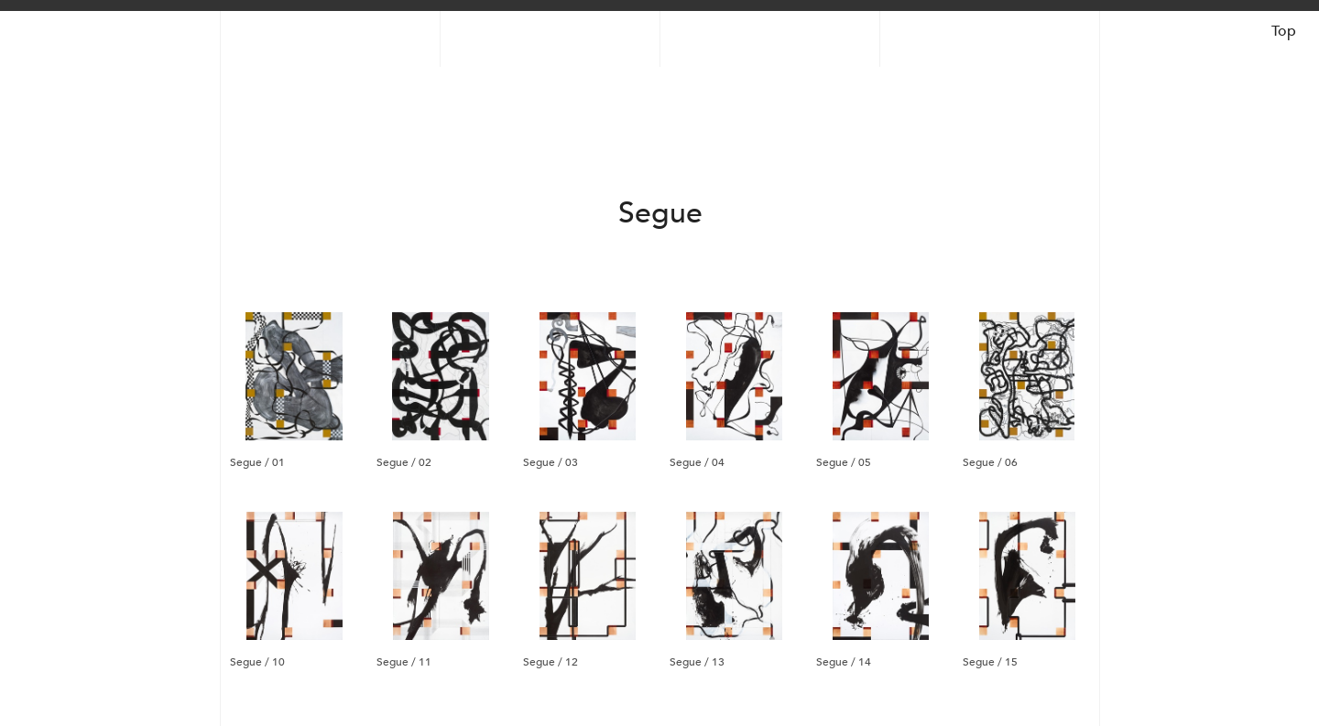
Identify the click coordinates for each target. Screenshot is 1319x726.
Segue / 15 (990, 661)
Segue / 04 (697, 461)
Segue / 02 (403, 461)
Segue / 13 (697, 661)
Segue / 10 (257, 661)
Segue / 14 (843, 661)
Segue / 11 (403, 661)
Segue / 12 (550, 661)
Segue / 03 (550, 461)
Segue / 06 (990, 461)
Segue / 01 (257, 461)
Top (1283, 31)
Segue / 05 (843, 461)
